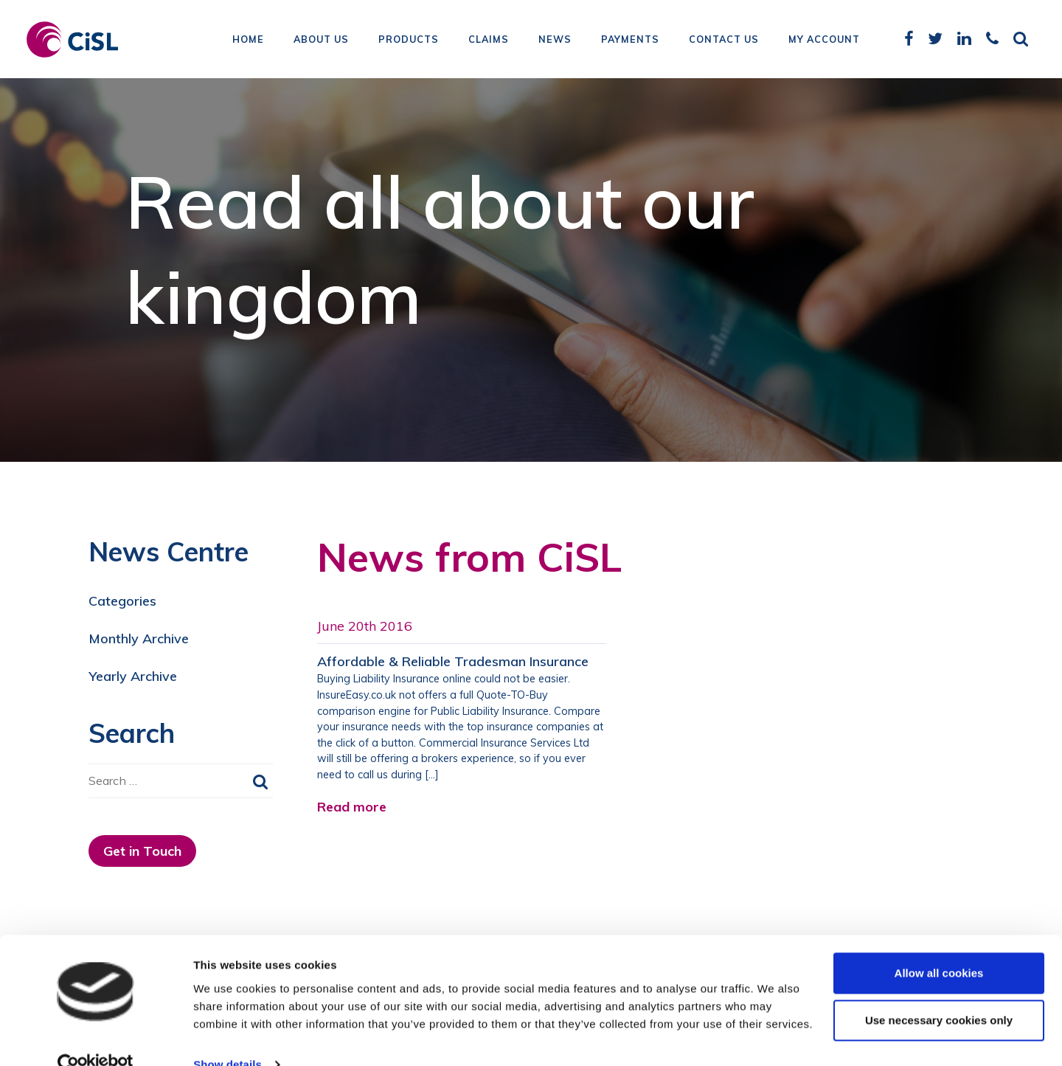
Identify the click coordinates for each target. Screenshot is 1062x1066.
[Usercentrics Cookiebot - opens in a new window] (95, 1037)
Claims (488, 40)
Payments (630, 40)
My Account (824, 40)
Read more (351, 806)
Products (408, 40)
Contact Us (724, 40)
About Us (321, 40)
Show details (227, 1037)
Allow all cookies (939, 945)
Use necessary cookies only (939, 992)
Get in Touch (142, 850)
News (555, 40)
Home (248, 40)
